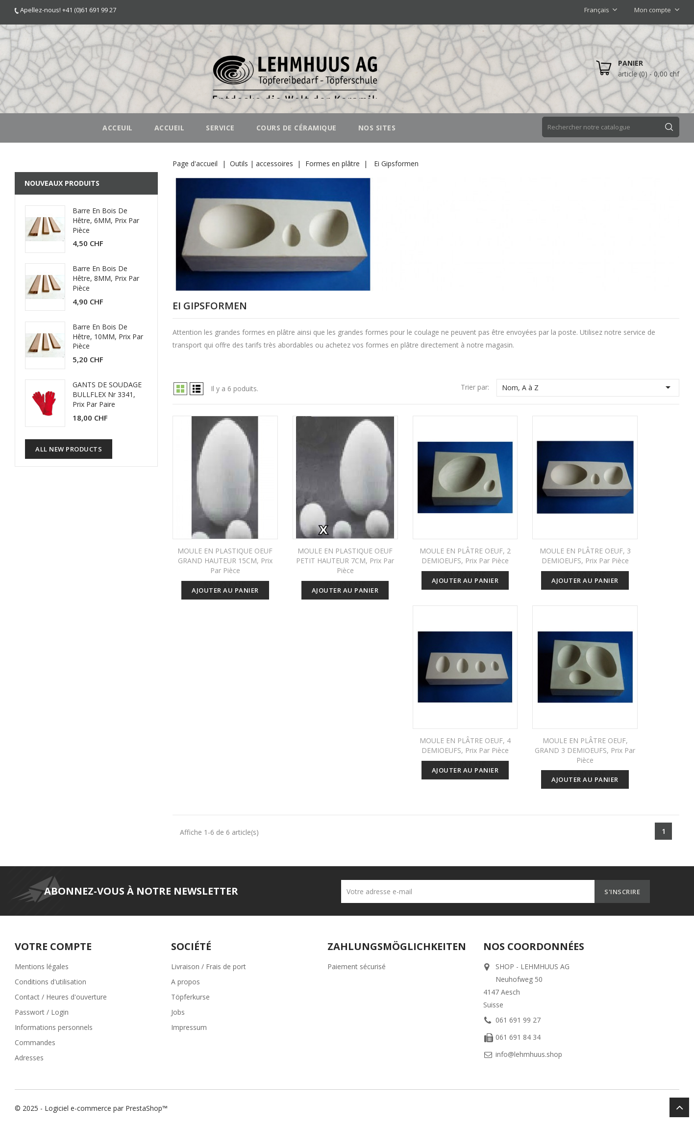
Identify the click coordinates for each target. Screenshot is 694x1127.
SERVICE (220, 127)
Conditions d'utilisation (50, 981)
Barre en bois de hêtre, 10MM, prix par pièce (108, 336)
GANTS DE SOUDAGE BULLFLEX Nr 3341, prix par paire (107, 394)
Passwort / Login (42, 1012)
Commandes (35, 1042)
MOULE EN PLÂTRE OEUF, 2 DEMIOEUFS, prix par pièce (465, 555)
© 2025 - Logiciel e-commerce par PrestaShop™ (91, 1108)
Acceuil (117, 127)
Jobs (178, 1012)
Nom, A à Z (588, 387)
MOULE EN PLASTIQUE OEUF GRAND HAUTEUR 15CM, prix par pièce (225, 560)
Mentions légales (42, 966)
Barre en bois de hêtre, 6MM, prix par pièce (106, 220)
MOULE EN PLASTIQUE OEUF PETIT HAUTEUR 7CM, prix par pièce (345, 560)
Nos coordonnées (533, 946)
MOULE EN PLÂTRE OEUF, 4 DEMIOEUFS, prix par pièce (465, 745)
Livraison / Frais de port (208, 966)
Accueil (169, 127)
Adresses (29, 1057)
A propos (185, 981)
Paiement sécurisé (356, 966)
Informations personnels (54, 1027)
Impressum (189, 1027)
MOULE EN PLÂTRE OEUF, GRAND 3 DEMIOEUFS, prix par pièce (585, 750)
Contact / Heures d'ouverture (61, 997)
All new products (68, 449)
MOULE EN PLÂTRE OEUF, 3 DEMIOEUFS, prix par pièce (585, 555)
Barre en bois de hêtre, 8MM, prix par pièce (106, 278)
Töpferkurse (190, 997)
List (196, 389)
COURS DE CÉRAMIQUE (296, 127)
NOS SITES (377, 127)
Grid (180, 389)
